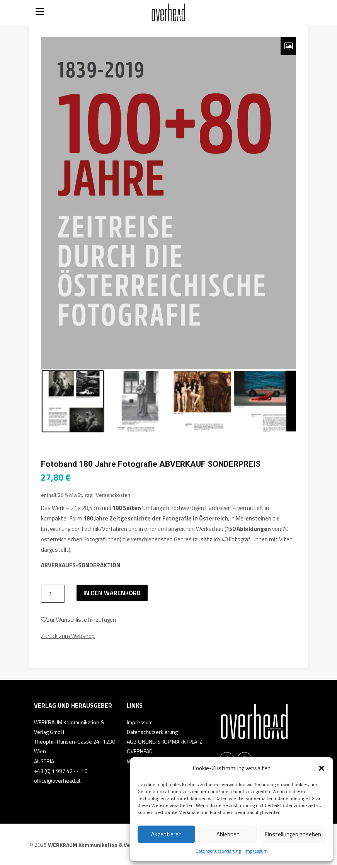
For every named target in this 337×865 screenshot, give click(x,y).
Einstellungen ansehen (293, 834)
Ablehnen (228, 834)
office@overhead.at (57, 780)
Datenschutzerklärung (218, 851)
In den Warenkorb (112, 592)
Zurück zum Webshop (68, 635)
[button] (321, 768)
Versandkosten (113, 495)
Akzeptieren (166, 834)
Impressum (256, 851)
